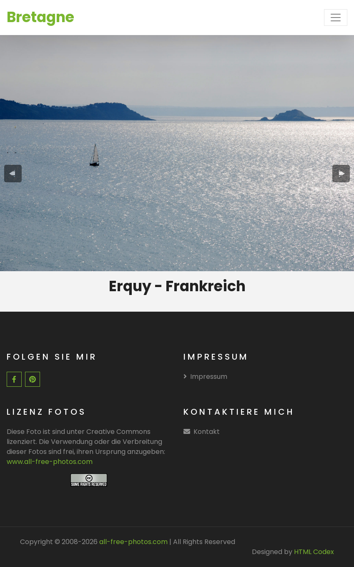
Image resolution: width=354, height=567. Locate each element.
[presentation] (13, 173)
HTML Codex (314, 552)
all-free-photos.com (133, 542)
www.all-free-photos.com (50, 461)
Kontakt (206, 431)
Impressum (205, 376)
